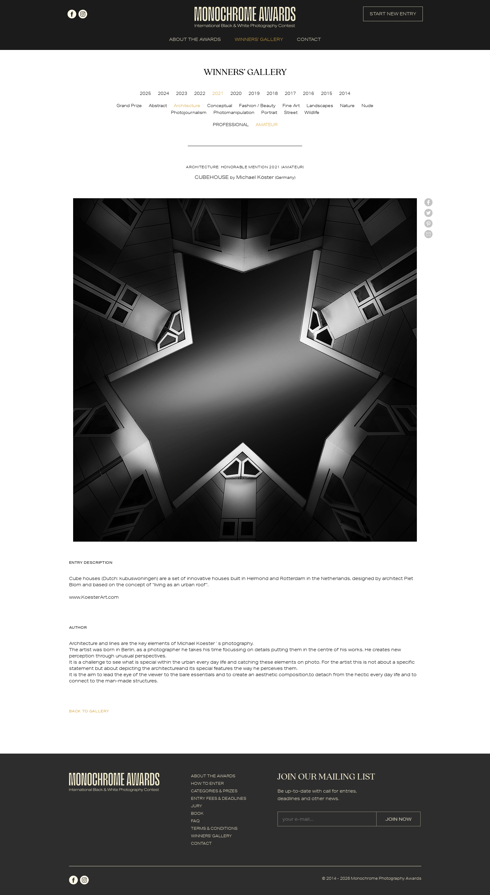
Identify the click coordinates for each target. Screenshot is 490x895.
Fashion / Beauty (257, 105)
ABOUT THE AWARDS (195, 39)
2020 (236, 93)
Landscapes (320, 105)
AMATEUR (267, 124)
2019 (254, 93)
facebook (72, 14)
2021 (217, 93)
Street (291, 112)
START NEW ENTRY (393, 14)
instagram (82, 14)
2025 (145, 93)
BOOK (197, 813)
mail (428, 234)
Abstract (158, 105)
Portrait (269, 112)
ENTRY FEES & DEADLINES (218, 798)
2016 (308, 93)
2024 (163, 93)
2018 (272, 93)
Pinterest (428, 223)
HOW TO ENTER (207, 783)
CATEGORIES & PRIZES (214, 791)
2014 (344, 93)
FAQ (195, 821)
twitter (428, 213)
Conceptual (219, 105)
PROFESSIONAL (231, 124)
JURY (196, 806)
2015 (326, 93)
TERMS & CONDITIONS (214, 828)
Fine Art (291, 105)
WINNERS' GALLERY (259, 39)
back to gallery (89, 711)
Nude (367, 105)
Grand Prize (129, 105)
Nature (347, 105)
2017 (290, 93)
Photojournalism (189, 112)
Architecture (187, 105)
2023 (181, 93)
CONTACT (309, 39)
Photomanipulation (233, 112)
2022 (199, 93)
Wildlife (311, 112)
